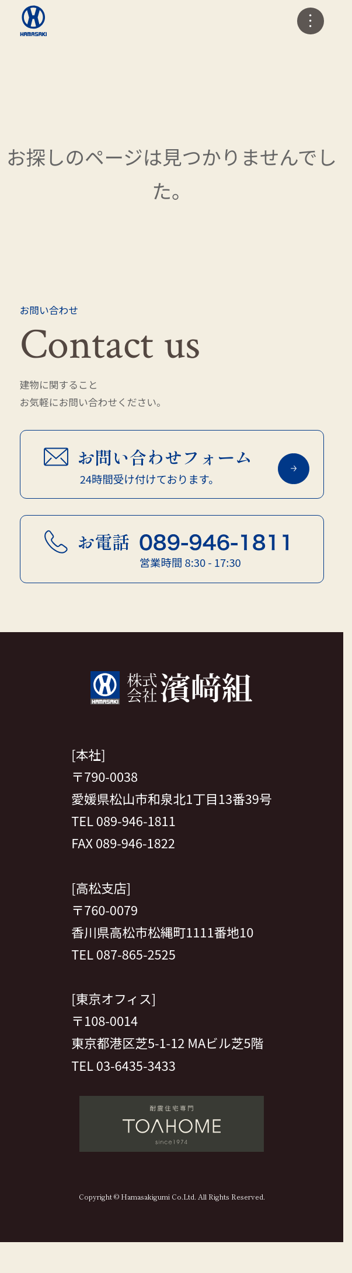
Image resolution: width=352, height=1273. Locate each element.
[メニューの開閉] (310, 21)
